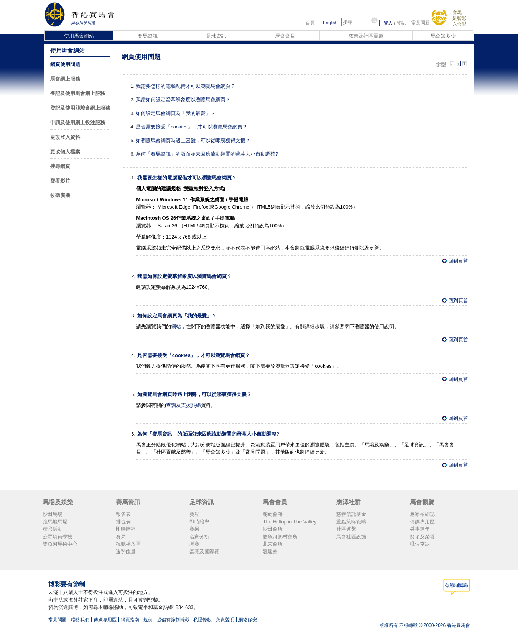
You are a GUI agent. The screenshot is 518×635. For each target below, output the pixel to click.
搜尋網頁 (60, 166)
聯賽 (194, 544)
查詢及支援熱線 (183, 405)
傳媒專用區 (422, 522)
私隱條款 (202, 619)
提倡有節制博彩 (173, 619)
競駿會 (270, 551)
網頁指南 (130, 619)
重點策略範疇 (351, 522)
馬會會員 (285, 36)
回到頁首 (458, 261)
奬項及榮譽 (422, 537)
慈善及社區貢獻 (366, 36)
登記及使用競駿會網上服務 (80, 108)
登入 (388, 22)
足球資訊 (216, 36)
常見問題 (420, 22)
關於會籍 (273, 514)
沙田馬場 (52, 514)
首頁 (310, 22)
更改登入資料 (65, 137)
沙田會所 (273, 529)
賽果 (121, 537)
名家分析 (199, 537)
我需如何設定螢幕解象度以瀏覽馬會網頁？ (183, 99)
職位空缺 (420, 544)
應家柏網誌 (422, 514)
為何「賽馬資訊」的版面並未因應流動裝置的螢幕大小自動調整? (207, 154)
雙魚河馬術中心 (60, 544)
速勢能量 (126, 551)
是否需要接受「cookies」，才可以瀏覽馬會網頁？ (191, 127)
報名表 (123, 514)
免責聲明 (225, 619)
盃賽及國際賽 (204, 551)
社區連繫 (346, 529)
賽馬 (457, 12)
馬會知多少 (443, 36)
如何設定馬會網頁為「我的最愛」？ (175, 113)
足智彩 (459, 18)
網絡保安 (247, 619)
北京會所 (273, 544)
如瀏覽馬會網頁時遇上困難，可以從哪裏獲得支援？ (193, 140)
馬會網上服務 (65, 79)
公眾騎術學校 (57, 537)
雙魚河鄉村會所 (280, 537)
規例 (148, 619)
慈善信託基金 (351, 514)
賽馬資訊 (148, 36)
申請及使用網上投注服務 (77, 122)
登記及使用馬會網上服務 (77, 93)
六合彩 (459, 23)
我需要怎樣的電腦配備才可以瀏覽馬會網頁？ (185, 86)
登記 (401, 22)
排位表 (123, 522)
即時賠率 (126, 529)
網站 (176, 326)
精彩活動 (52, 529)
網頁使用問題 (65, 64)
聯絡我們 (80, 619)
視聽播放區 (128, 544)
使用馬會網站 (79, 36)
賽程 (194, 514)
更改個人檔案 (65, 152)
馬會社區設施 (351, 537)
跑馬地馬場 (55, 522)
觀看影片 (60, 181)
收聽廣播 (60, 195)
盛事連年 (420, 529)
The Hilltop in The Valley (289, 522)
